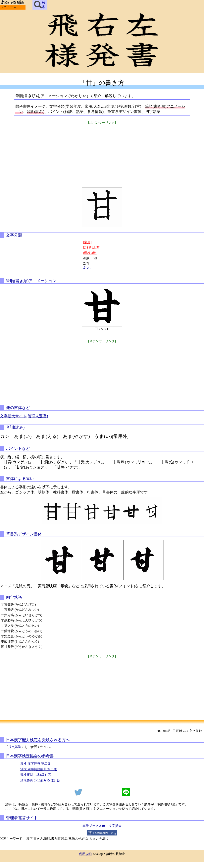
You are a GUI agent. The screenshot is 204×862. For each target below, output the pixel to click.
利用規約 (85, 854)
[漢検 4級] (90, 253)
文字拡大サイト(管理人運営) (24, 416)
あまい (88, 267)
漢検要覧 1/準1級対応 (35, 774)
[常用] (87, 242)
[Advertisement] (102, 153)
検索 (39, 5)
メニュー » (8, 7)
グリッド (103, 328)
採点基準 (14, 747)
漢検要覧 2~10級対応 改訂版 (40, 780)
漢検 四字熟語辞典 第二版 (38, 769)
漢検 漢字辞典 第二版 (35, 763)
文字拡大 (115, 826)
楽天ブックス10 (93, 826)
